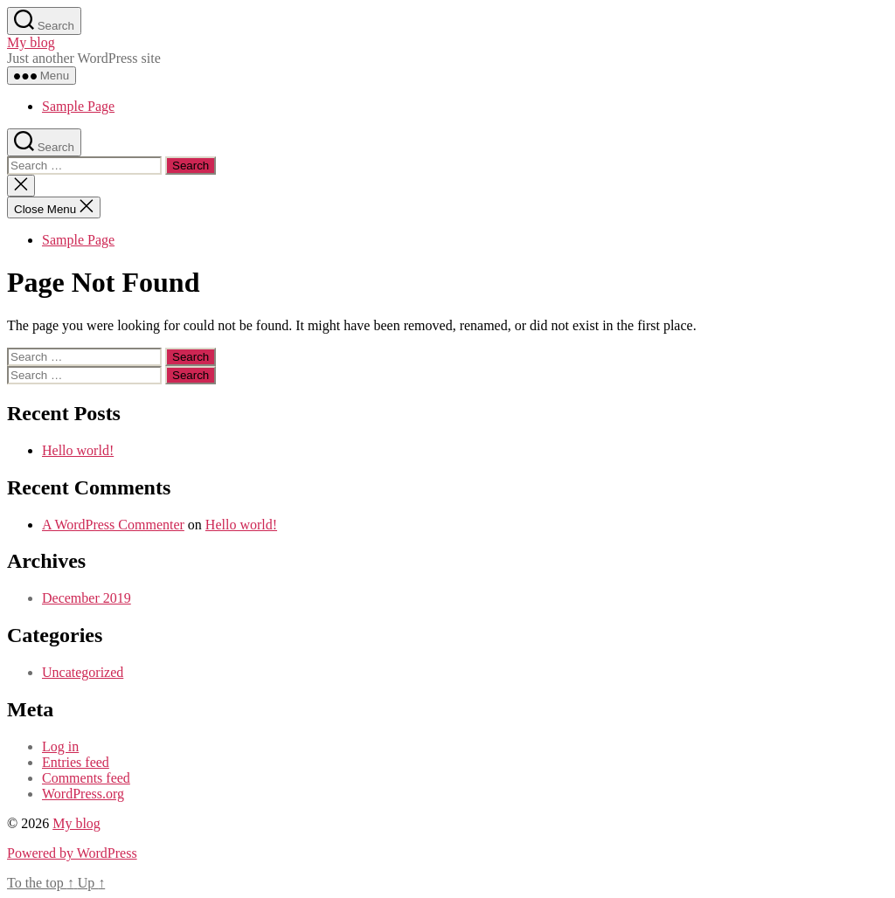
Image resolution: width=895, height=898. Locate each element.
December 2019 (86, 598)
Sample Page (78, 106)
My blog (31, 42)
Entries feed (75, 762)
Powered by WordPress (72, 853)
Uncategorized (82, 672)
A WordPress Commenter (113, 524)
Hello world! (78, 450)
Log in (60, 746)
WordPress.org (83, 793)
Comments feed (86, 777)
